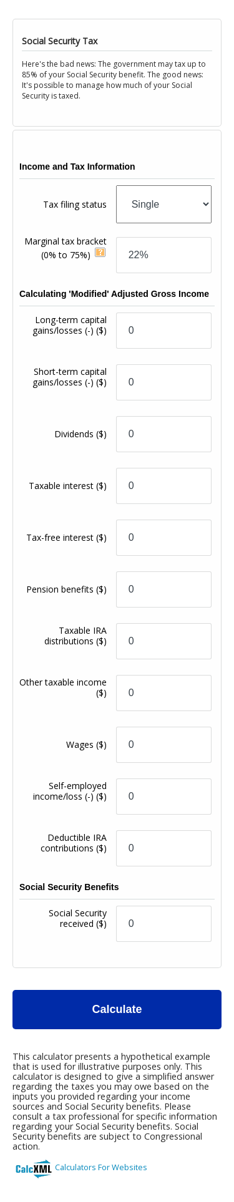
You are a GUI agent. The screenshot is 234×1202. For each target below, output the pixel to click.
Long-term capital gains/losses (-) (69, 325)
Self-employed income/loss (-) (70, 791)
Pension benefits (66, 589)
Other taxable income (63, 687)
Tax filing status (75, 204)
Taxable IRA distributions (75, 635)
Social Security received (78, 918)
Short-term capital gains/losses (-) (69, 377)
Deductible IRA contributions (74, 842)
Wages (86, 744)
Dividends (80, 434)
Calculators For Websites (101, 1167)
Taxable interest (68, 486)
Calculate (117, 1009)
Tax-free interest (66, 537)
